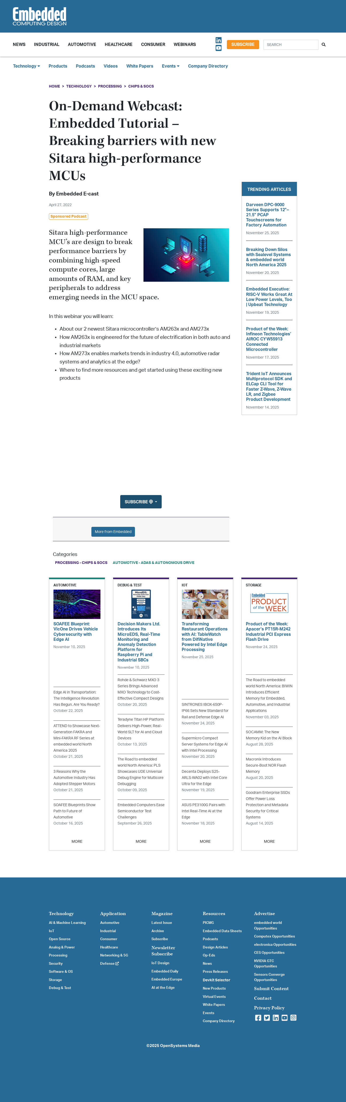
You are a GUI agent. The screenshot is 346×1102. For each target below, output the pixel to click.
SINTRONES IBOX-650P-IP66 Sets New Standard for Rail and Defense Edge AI (205, 711)
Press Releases (215, 971)
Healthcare (119, 44)
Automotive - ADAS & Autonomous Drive (153, 563)
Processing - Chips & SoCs (81, 563)
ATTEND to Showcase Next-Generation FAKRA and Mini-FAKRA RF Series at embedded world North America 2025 (76, 738)
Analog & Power (62, 947)
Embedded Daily (164, 971)
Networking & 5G (114, 955)
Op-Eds (209, 955)
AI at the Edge (163, 987)
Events (208, 1013)
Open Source (60, 939)
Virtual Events (214, 996)
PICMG (208, 922)
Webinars (185, 44)
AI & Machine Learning (67, 922)
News (207, 963)
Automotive (82, 44)
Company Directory (208, 66)
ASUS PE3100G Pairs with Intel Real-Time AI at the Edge (203, 811)
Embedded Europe (166, 979)
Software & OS (61, 971)
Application (113, 914)
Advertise (264, 914)
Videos (111, 66)
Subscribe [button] (139, 502)
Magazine (162, 914)
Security (56, 963)
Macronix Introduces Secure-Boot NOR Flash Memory (266, 765)
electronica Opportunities (275, 944)
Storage (55, 980)
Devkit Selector (216, 980)
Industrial (46, 44)
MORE (77, 842)
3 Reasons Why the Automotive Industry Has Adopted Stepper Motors (74, 778)
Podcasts (85, 66)
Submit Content (271, 989)
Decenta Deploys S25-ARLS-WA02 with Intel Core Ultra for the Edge (204, 778)
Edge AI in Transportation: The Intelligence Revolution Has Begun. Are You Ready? (76, 698)
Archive (157, 931)
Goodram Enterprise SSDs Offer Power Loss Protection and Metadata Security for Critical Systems (268, 805)
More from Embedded (113, 532)
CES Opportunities (269, 952)
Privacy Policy (269, 1008)
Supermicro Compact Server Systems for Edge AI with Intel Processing (205, 744)
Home (54, 86)
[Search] (290, 45)
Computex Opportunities (274, 936)
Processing (110, 86)
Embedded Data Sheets (222, 931)
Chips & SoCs (141, 86)
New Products (214, 988)
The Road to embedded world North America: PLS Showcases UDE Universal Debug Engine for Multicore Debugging (141, 771)
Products (58, 66)
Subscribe (243, 44)
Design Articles (215, 947)
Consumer (153, 44)
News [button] (19, 44)
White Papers (139, 66)
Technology (79, 86)
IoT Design (160, 963)
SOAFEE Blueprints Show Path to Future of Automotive (74, 811)
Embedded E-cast (77, 194)
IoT (51, 931)
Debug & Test (60, 988)
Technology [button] (26, 66)
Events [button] (171, 66)
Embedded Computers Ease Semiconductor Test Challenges (141, 811)
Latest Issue (161, 922)
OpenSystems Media (180, 1046)
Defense (109, 963)
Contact (263, 998)
